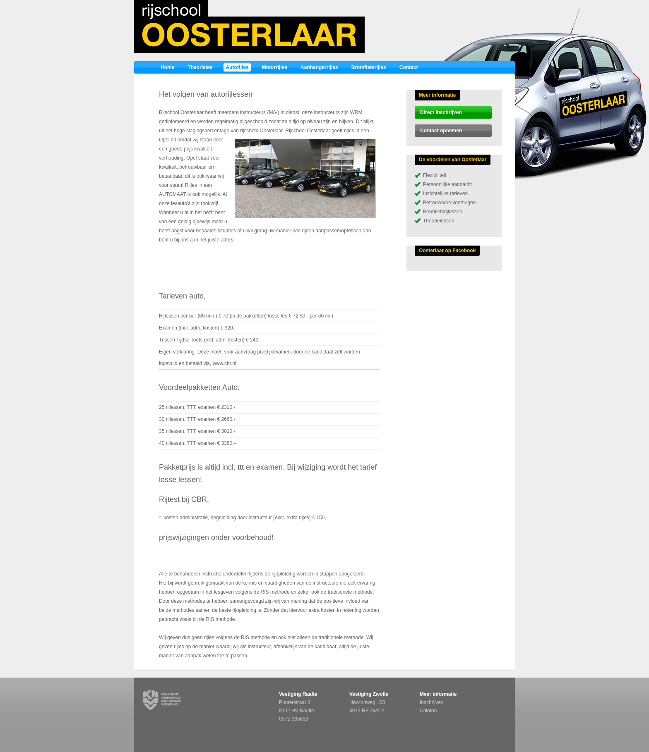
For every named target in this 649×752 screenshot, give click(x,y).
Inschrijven (431, 702)
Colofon (428, 711)
